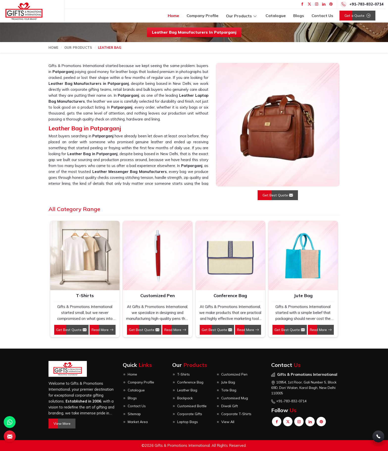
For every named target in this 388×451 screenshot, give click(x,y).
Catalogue (276, 15)
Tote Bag (228, 390)
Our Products (242, 16)
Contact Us (322, 15)
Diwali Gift (229, 406)
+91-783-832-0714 (366, 4)
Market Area (138, 422)
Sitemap (134, 414)
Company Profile (202, 15)
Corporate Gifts (189, 414)
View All (227, 422)
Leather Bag (187, 390)
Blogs (298, 15)
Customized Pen (157, 295)
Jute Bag (303, 295)
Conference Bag (230, 295)
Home (173, 15)
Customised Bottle (192, 406)
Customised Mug (234, 398)
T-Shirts (85, 295)
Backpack (185, 398)
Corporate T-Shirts (236, 414)
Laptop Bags (187, 422)
